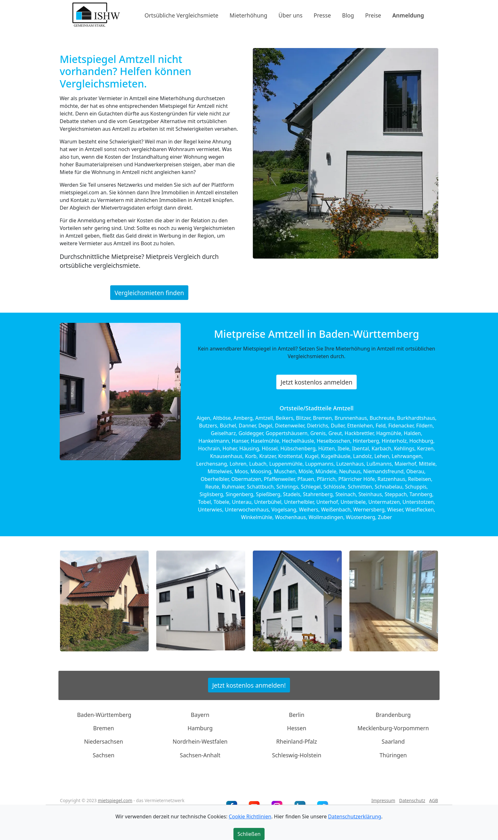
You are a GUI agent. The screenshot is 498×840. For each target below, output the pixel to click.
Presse (322, 15)
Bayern (200, 714)
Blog (348, 15)
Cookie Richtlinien (250, 816)
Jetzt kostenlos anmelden (317, 382)
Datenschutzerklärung (354, 816)
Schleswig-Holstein (296, 755)
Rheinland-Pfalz (296, 741)
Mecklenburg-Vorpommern (393, 728)
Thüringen (393, 755)
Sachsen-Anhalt (200, 755)
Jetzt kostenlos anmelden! (249, 685)
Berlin (297, 714)
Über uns (291, 15)
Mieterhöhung (248, 15)
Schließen (249, 833)
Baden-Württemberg (104, 714)
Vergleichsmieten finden (149, 292)
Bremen (103, 728)
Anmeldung (408, 15)
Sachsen (103, 755)
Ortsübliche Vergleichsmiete (181, 15)
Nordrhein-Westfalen (200, 741)
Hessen (296, 728)
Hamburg (200, 728)
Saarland (393, 741)
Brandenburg (393, 714)
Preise (373, 15)
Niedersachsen (103, 741)
